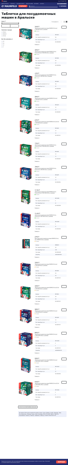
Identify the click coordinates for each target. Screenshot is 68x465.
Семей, (36, 413)
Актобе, (51, 412)
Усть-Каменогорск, (23, 413)
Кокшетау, (28, 415)
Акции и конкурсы (4, 3)
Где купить (12, 3)
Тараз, (60, 412)
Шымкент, (48, 412)
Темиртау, (32, 415)
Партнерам (36, 3)
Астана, (44, 412)
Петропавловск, (22, 415)
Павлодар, (29, 413)
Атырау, (32, 413)
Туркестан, (56, 413)
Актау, (44, 413)
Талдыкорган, (37, 415)
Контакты (42, 3)
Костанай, (48, 413)
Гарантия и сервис (29, 3)
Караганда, (56, 412)
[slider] (1, 23)
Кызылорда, (40, 413)
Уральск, (52, 413)
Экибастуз (42, 415)
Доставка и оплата (20, 3)
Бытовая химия (5, 10)
